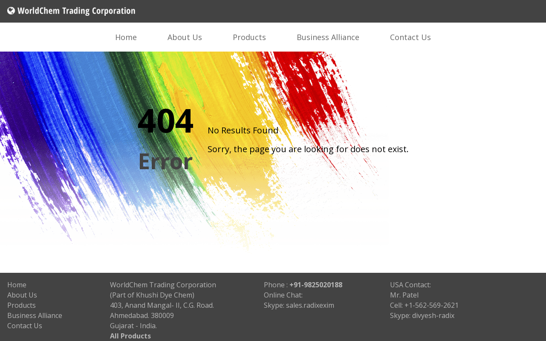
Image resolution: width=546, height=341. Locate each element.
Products (249, 37)
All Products (130, 336)
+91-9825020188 (315, 284)
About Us (185, 37)
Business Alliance (328, 37)
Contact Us (410, 37)
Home (126, 37)
